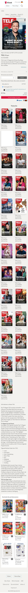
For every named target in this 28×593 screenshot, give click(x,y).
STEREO (5, 536)
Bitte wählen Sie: (5, 84)
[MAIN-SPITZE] (7, 549)
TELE (4, 125)
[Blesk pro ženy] (20, 528)
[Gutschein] (6, 77)
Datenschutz (6, 584)
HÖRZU (5, 514)
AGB (22, 581)
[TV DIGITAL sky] (20, 506)
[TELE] (7, 116)
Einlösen (22, 77)
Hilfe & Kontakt (15, 581)
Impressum (14, 588)
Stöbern (8, 6)
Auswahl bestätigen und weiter (14, 97)
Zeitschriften (13, 14)
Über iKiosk (7, 581)
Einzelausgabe (7, 86)
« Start (2, 10)
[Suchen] (21, 5)
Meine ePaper (15, 6)
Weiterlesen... (24, 67)
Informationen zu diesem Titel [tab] (7, 71)
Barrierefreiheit (15, 584)
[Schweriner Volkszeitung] (20, 550)
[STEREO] (7, 528)
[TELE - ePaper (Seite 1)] (14, 33)
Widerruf (22, 584)
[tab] (14, 74)
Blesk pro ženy (20, 537)
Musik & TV (20, 14)
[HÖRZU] (7, 506)
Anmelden (18, 2)
